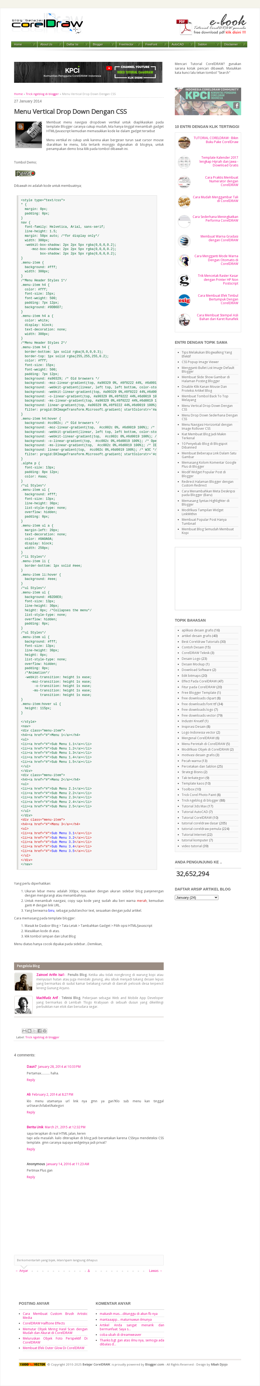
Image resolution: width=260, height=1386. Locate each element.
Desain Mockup (193, 664)
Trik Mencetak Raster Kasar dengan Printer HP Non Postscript (218, 279)
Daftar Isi (72, 44)
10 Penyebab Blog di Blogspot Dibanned (204, 445)
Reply (31, 1080)
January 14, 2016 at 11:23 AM (67, 1164)
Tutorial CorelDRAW (197, 817)
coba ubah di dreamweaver (120, 1334)
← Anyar (21, 1270)
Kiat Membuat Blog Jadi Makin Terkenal (204, 436)
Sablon (202, 44)
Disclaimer (231, 44)
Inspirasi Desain (194, 726)
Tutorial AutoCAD (195, 812)
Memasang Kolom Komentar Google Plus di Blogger (209, 464)
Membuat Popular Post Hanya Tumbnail (204, 521)
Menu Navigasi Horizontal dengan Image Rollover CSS (207, 426)
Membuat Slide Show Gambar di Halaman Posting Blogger (206, 379)
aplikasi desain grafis (197, 630)
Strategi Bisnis (192, 772)
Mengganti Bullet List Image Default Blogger (208, 369)
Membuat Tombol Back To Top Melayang (205, 398)
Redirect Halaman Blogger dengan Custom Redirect (207, 483)
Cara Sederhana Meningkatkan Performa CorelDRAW (215, 218)
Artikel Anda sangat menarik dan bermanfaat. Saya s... (132, 1327)
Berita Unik (35, 1127)
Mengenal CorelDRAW (198, 738)
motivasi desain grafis (198, 755)
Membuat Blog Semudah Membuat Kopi (208, 531)
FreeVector (126, 44)
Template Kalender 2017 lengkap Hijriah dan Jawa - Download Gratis (219, 161)
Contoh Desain (193, 647)
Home (18, 44)
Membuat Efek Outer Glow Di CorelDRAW (53, 1348)
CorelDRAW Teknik (196, 653)
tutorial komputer (195, 840)
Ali (29, 1094)
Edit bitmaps (191, 675)
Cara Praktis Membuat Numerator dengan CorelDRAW (221, 181)
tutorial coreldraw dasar (200, 823)
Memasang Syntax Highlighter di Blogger (205, 502)
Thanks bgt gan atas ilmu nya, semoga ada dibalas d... (132, 1342)
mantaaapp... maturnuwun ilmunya (126, 1319)
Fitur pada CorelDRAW (198, 687)
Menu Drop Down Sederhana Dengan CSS (210, 417)
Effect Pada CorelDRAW (199, 681)
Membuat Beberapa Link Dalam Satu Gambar (209, 455)
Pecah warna (191, 761)
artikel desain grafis (196, 636)
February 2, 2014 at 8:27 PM (52, 1094)
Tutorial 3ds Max (194, 806)
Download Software (196, 670)
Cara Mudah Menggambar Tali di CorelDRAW (215, 199)
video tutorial (192, 846)
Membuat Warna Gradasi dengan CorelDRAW (219, 238)
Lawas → (155, 1270)
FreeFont (151, 44)
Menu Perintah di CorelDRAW (203, 744)
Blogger (98, 44)
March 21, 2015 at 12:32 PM (65, 1127)
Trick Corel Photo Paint (199, 795)
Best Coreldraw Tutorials (200, 641)
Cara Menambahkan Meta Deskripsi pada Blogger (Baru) (208, 493)
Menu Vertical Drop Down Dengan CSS (207, 407)
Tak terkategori (193, 778)
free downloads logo (197, 709)
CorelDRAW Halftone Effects (44, 1323)
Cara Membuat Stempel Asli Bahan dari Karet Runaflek (217, 317)
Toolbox (188, 789)
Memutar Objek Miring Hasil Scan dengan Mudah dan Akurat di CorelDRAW (55, 1331)
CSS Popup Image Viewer (200, 362)
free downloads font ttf (199, 704)
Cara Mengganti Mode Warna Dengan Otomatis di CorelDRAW (216, 260)
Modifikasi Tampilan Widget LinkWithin (202, 512)
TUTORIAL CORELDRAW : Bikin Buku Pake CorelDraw (216, 140)
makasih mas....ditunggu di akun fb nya (129, 1313)
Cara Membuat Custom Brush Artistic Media (55, 1315)
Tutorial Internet (194, 834)
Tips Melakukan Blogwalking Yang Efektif (207, 354)
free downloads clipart (199, 698)
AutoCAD (178, 44)
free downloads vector (199, 715)
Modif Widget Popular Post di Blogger (204, 474)
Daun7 (32, 1066)
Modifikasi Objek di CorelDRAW (205, 749)
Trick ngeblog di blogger (42, 94)
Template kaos (193, 783)
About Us (46, 44)
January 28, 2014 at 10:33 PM (59, 1066)
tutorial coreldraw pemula (201, 829)
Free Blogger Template (199, 692)
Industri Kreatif (193, 721)
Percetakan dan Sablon (199, 766)
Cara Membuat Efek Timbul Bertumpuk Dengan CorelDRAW (218, 299)
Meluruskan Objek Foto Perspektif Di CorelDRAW (55, 1340)
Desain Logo (191, 658)
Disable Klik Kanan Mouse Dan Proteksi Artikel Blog (204, 388)
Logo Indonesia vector (198, 732)
